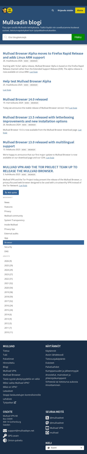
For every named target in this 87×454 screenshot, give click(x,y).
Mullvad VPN (9, 370)
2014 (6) (8, 314)
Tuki (5, 354)
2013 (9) (8, 319)
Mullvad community (13, 215)
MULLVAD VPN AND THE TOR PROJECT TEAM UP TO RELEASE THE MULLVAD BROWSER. (40, 169)
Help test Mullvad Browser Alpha (27, 81)
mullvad (52, 433)
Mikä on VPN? (10, 386)
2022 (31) (8, 278)
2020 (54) (8, 287)
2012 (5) (8, 323)
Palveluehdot (52, 366)
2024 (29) (8, 270)
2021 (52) (8, 283)
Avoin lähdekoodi (54, 354)
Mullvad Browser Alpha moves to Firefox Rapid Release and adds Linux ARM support (43, 55)
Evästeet (50, 362)
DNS (6, 251)
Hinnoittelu (9, 362)
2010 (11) (8, 332)
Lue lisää (34, 72)
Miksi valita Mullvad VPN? (16, 382)
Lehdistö (7, 398)
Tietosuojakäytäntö (55, 358)
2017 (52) (8, 301)
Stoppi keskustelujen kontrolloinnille (22, 394)
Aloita (80, 10)
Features (8, 206)
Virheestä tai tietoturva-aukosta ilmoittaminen (62, 383)
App (6, 238)
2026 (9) (8, 261)
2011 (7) (8, 328)
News (26, 61)
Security (8, 247)
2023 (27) (8, 274)
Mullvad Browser (11, 374)
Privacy (7, 211)
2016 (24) (8, 305)
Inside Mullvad (11, 224)
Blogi (5, 366)
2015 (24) (8, 310)
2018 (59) (8, 296)
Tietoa (6, 350)
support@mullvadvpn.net (18, 431)
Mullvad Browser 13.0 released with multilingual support (38, 144)
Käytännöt (51, 350)
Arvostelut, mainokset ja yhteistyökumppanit (58, 376)
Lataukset (8, 390)
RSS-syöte (11, 192)
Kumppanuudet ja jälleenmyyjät (62, 370)
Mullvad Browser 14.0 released (25, 99)
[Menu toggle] (10, 10)
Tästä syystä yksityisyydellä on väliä (21, 378)
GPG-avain (11, 436)
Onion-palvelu (13, 440)
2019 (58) (8, 292)
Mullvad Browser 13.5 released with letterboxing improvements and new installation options (38, 119)
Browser (33, 61)
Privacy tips (9, 229)
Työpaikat (9, 402)
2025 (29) (8, 265)
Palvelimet (8, 358)
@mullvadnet (55, 418)
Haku (78, 37)
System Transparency (14, 220)
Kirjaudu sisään (65, 10)
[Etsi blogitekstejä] (37, 37)
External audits (11, 233)
